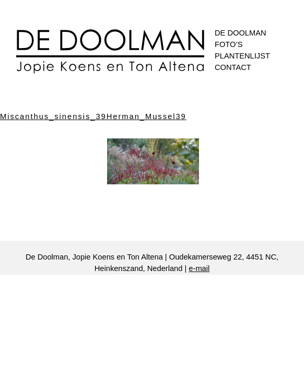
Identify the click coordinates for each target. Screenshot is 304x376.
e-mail (199, 268)
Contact (233, 67)
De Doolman (240, 33)
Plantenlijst (242, 56)
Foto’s (228, 44)
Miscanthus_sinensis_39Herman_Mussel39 (93, 116)
